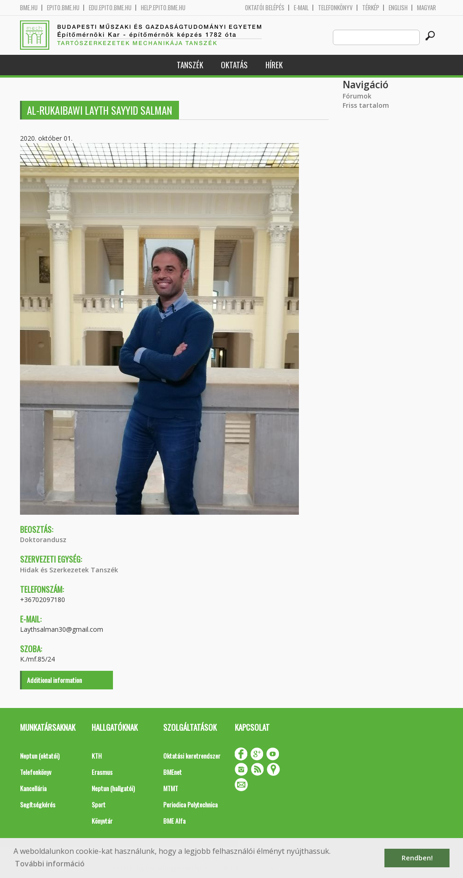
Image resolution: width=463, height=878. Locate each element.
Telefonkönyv (335, 8)
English (398, 8)
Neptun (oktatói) (40, 755)
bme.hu (29, 8)
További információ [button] (50, 863)
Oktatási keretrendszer (191, 755)
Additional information (54, 680)
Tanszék (190, 65)
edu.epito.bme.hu (110, 8)
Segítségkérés (37, 804)
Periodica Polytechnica (190, 804)
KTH (97, 755)
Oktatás (234, 65)
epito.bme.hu (63, 8)
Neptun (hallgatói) (113, 788)
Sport (99, 804)
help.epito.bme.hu (163, 8)
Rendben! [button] (417, 857)
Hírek (274, 65)
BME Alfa (174, 821)
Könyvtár (102, 821)
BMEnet (172, 772)
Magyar (426, 8)
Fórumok (357, 96)
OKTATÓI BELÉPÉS (264, 8)
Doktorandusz (43, 539)
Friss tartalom (366, 105)
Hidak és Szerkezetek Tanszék (69, 569)
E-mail (301, 8)
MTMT (170, 788)
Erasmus (102, 772)
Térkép (370, 8)
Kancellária (33, 788)
